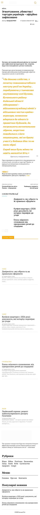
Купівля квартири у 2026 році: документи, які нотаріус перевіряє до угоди (25, 212)
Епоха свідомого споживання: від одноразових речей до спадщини (24, 223)
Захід (4, 269)
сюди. (28, 175)
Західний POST (11, 20)
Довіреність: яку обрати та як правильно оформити (26, 200)
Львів (4, 408)
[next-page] (6, 230)
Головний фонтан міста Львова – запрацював (9, 187)
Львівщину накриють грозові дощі (31, 187)
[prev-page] (3, 230)
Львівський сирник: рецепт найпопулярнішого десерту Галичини (15, 413)
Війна (4, 8)
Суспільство (7, 361)
